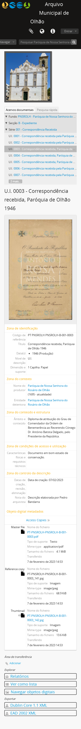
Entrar (68, 31)
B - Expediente (27, 123)
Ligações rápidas (52, 31)
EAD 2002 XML (21, 713)
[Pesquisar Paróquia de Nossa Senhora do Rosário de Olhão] (48, 42)
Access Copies (36, 520)
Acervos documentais (19, 110)
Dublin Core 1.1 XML (26, 705)
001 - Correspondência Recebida (36, 129)
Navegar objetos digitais (30, 691)
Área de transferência (31, 31)
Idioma (42, 31)
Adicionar (15, 663)
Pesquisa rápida (47, 110)
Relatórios (17, 676)
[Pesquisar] (74, 42)
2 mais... (15, 181)
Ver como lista (21, 684)
